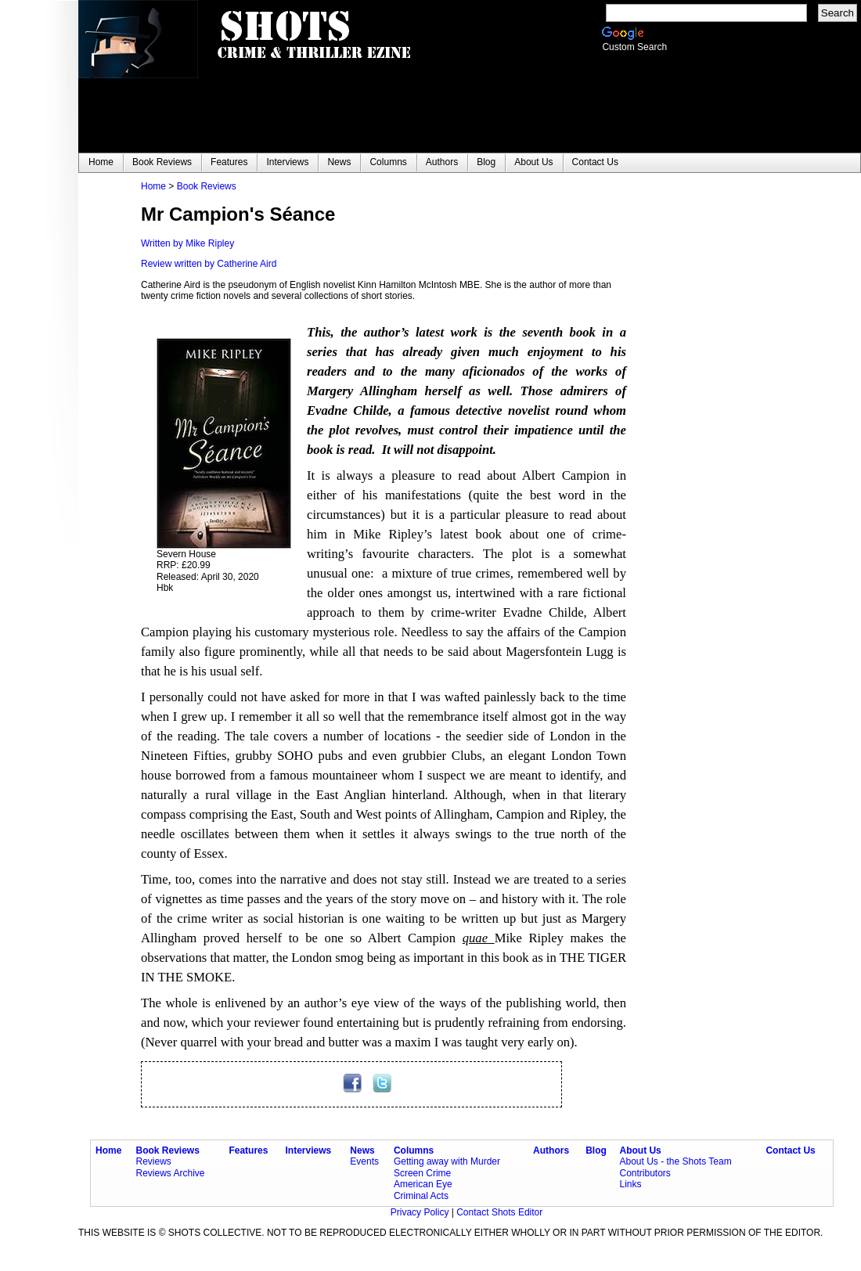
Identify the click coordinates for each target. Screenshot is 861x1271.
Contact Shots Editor (499, 1212)
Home (153, 186)
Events (364, 1161)
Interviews (309, 1150)
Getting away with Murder (447, 1161)
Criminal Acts (421, 1195)
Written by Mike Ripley (187, 243)
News (362, 1150)
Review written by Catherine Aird (208, 263)
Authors (551, 1150)
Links (630, 1184)
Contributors (644, 1173)
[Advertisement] (720, 415)
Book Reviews (206, 186)
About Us (640, 1150)
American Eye (423, 1184)
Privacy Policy (421, 1212)
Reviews (153, 1161)
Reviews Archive (170, 1173)
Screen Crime (422, 1173)
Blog (596, 1150)
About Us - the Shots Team (675, 1161)
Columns (414, 1150)
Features (248, 1150)
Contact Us (790, 1150)
